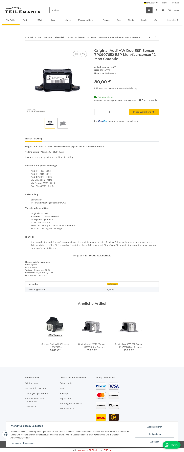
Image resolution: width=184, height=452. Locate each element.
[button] (156, 10)
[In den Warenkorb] (27, 47)
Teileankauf (31, 406)
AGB (62, 388)
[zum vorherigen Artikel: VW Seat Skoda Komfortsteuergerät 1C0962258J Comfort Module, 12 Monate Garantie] (150, 37)
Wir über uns (31, 383)
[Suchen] (97, 10)
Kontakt (175, 2)
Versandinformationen (36, 388)
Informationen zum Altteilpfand (34, 400)
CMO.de (107, 450)
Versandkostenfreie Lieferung (123, 88)
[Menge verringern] (97, 112)
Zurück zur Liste (34, 37)
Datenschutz (28, 443)
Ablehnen (154, 442)
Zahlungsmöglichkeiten (36, 393)
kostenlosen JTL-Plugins (87, 450)
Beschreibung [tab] (33, 138)
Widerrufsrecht (67, 408)
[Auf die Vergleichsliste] (76, 54)
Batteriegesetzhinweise (71, 403)
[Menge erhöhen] (121, 112)
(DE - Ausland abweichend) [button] (125, 100)
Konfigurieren (154, 434)
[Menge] (109, 112)
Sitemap (64, 393)
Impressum (15, 443)
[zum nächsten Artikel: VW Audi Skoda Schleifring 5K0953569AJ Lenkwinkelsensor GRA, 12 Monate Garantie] (156, 37)
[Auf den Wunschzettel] (83, 54)
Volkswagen (112, 284)
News (164, 2)
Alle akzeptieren (154, 427)
